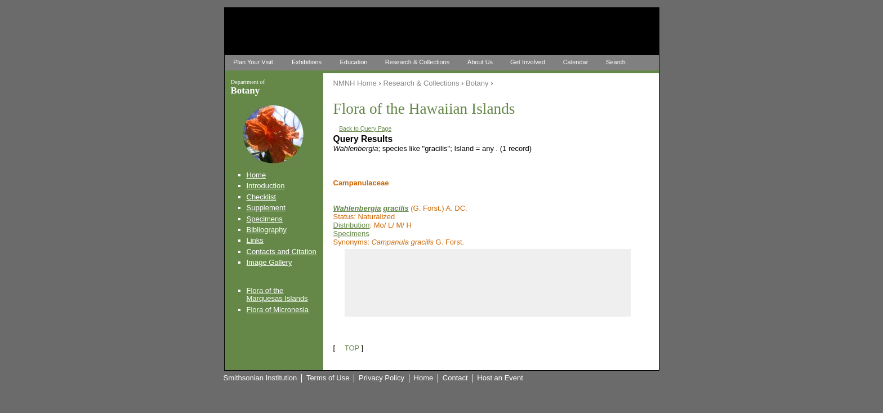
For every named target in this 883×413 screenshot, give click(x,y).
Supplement (266, 207)
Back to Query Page (365, 129)
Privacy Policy (381, 378)
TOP (352, 348)
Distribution (351, 225)
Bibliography (267, 229)
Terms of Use (328, 378)
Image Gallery (269, 262)
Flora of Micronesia (278, 309)
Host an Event (500, 378)
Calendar (575, 62)
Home (256, 175)
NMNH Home (355, 83)
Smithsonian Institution (260, 378)
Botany (477, 83)
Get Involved (527, 62)
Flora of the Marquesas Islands (277, 294)
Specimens (265, 219)
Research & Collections (417, 62)
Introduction (266, 185)
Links (255, 240)
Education (354, 62)
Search (616, 62)
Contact (455, 378)
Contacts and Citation (281, 251)
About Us (480, 62)
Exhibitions (307, 62)
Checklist (262, 197)
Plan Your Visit (253, 62)
